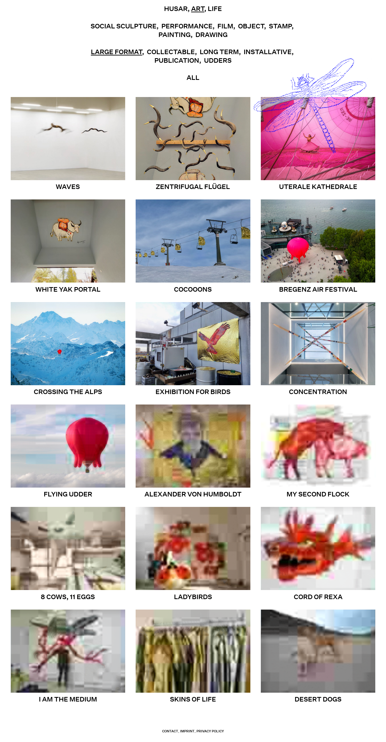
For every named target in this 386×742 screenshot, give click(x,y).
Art (197, 8)
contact (170, 731)
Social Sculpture (124, 26)
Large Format (116, 51)
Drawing (211, 34)
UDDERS (218, 60)
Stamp (280, 26)
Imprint (187, 731)
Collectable (171, 51)
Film (225, 26)
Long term (219, 51)
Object (251, 26)
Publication (176, 60)
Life (215, 8)
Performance (187, 26)
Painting (174, 34)
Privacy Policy (210, 731)
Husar (176, 8)
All (193, 77)
